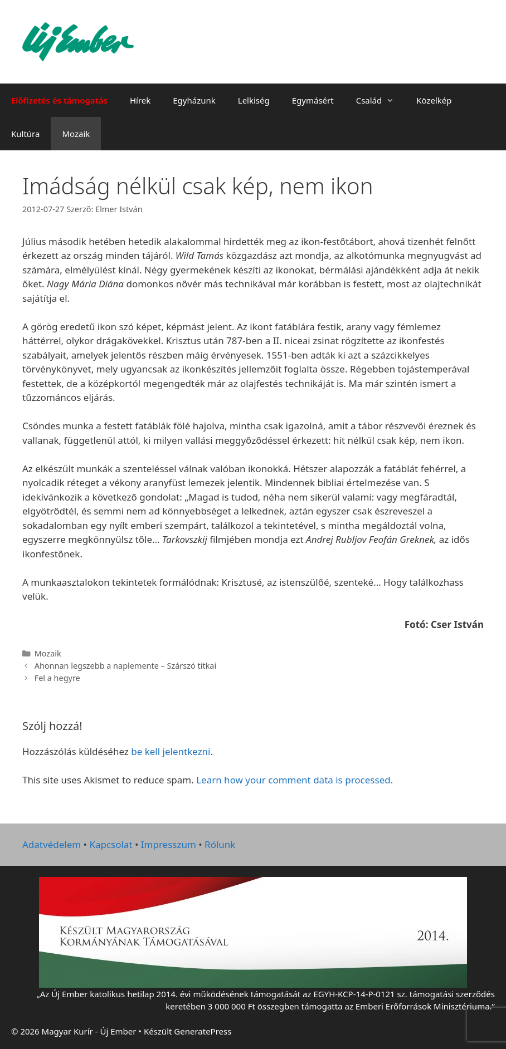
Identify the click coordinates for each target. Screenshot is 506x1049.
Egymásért (313, 100)
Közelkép (433, 100)
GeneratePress (202, 1031)
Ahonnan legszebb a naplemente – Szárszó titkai (126, 665)
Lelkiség (254, 100)
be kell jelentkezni (170, 751)
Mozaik (76, 133)
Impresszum (168, 844)
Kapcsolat (110, 844)
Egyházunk (194, 100)
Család (381, 100)
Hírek (140, 100)
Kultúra (25, 133)
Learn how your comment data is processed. (294, 779)
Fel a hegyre (57, 678)
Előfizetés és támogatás (59, 100)
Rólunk (220, 844)
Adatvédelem (51, 844)
